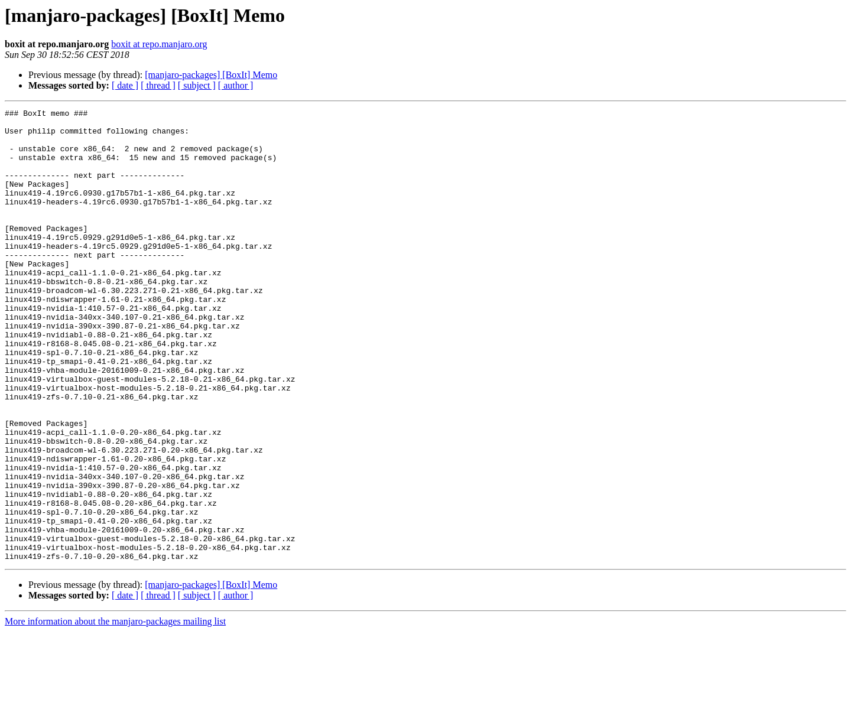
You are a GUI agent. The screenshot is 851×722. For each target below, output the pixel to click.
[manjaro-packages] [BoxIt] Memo (211, 75)
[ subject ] (197, 85)
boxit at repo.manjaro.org (159, 44)
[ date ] (125, 85)
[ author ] (236, 85)
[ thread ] (158, 85)
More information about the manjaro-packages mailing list (115, 712)
